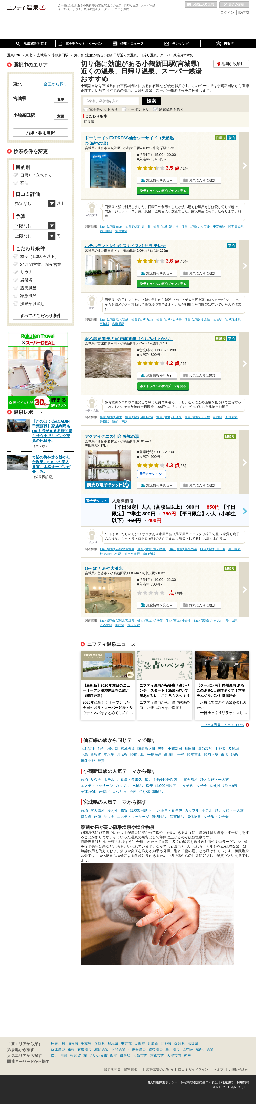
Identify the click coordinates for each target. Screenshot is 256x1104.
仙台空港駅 (132, 554)
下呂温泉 (118, 1049)
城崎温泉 (101, 1049)
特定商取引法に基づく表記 (199, 1082)
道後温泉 (155, 1049)
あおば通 (88, 748)
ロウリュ (119, 791)
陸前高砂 (205, 748)
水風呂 (137, 786)
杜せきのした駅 (110, 554)
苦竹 (161, 748)
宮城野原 (128, 748)
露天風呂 (190, 779)
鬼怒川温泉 (205, 1049)
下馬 (84, 754)
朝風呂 (157, 791)
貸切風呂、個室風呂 (168, 817)
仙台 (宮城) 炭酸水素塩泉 (117, 549)
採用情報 (243, 1082)
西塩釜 (95, 754)
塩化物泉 (230, 786)
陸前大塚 (211, 754)
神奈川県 (58, 1044)
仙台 (101, 748)
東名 (224, 754)
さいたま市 (99, 1055)
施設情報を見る (157, 180)
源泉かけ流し (32, 303)
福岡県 (192, 1044)
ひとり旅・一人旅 (214, 779)
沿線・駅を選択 (40, 132)
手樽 (181, 754)
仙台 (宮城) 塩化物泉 (114, 319)
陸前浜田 (137, 754)
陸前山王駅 (119, 422)
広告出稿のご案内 (159, 1069)
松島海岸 (154, 754)
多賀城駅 (121, 231)
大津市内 (174, 1055)
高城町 (169, 754)
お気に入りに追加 (202, 180)
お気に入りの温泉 (201, 4)
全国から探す (55, 84)
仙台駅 (217, 319)
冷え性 (215, 786)
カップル (122, 786)
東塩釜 (122, 754)
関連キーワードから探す (28, 1061)
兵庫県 (99, 1044)
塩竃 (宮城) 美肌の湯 (139, 417)
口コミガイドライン (193, 1069)
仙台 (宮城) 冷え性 (166, 226)
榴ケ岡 (112, 748)
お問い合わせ (239, 1069)
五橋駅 (104, 324)
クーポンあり (138, 109)
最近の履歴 (234, 4)
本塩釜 (109, 754)
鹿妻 (101, 761)
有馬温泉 (84, 1049)
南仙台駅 (149, 554)
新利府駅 (231, 417)
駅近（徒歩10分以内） (163, 779)
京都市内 (157, 1055)
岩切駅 (104, 422)
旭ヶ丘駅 (133, 625)
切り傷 (144, 791)
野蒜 (234, 754)
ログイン (227, 12)
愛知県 (179, 1044)
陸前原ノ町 (146, 748)
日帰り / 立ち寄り (36, 175)
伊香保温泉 (137, 1049)
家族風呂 (28, 296)
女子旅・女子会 (194, 786)
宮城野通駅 (233, 319)
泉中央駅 (231, 620)
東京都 (126, 1044)
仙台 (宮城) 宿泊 (111, 226)
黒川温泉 (172, 1049)
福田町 (190, 748)
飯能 (113, 1055)
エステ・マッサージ (97, 786)
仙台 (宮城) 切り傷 (138, 226)
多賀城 (233, 748)
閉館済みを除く (171, 109)
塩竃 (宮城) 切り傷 (169, 417)
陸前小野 (88, 761)
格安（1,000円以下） (163, 786)
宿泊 (84, 779)
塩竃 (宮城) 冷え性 (197, 417)
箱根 (71, 1049)
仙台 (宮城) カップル (196, 226)
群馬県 (113, 1044)
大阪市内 (140, 1055)
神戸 (187, 1055)
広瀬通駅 (118, 324)
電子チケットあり (103, 109)
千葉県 (86, 1044)
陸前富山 (194, 754)
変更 (60, 99)
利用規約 (227, 1082)
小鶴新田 (175, 748)
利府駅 (217, 417)
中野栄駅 (219, 226)
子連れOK (89, 791)
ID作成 (243, 12)
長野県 (166, 1044)
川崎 (64, 1055)
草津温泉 (58, 1049)
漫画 (132, 791)
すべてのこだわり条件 (40, 315)
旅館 (97, 817)
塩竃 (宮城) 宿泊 (111, 417)
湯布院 (187, 1049)
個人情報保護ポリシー (162, 1082)
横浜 (54, 1055)
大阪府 (139, 1044)
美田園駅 (234, 549)
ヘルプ (218, 1069)
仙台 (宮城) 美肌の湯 (183, 549)
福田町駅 (106, 231)
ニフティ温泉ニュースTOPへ (222, 725)
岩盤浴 (104, 791)
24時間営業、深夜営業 (41, 264)
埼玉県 (73, 1044)
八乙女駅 (106, 625)
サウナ (95, 779)
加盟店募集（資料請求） (122, 1069)
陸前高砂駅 (236, 226)
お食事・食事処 (129, 779)
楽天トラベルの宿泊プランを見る (163, 191)
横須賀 (75, 1055)
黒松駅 (119, 625)
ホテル (109, 779)
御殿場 (125, 1055)
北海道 (152, 1044)
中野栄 (220, 748)
